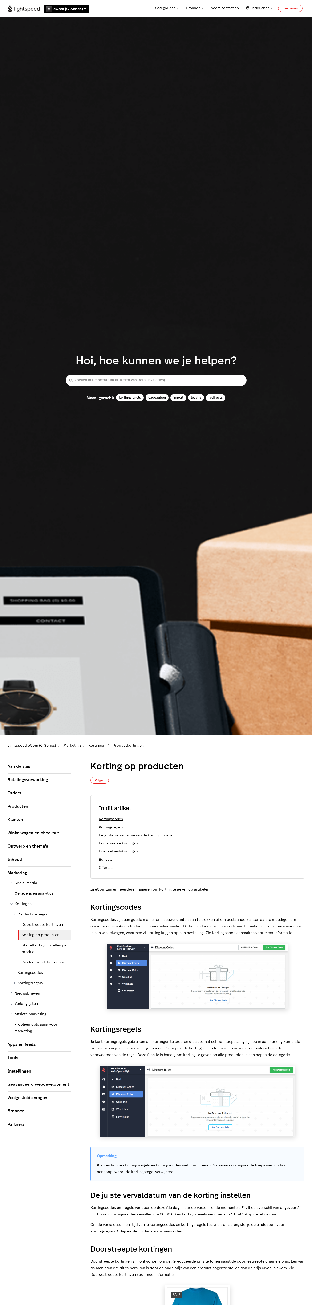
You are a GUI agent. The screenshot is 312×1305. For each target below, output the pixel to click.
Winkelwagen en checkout (33, 833)
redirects (216, 397)
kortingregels (115, 1042)
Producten (18, 806)
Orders (14, 793)
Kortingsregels (111, 827)
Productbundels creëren (43, 962)
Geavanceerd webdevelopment (38, 1084)
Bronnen (195, 8)
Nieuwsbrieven (25, 993)
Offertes (106, 867)
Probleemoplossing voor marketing (33, 1028)
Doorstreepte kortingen (118, 843)
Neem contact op (225, 8)
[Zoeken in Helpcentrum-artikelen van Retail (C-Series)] (156, 380)
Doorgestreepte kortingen (113, 1274)
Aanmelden (290, 8)
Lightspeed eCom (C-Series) (32, 745)
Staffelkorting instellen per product (45, 948)
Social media (23, 883)
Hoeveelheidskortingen (118, 851)
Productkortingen (128, 745)
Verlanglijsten (24, 1004)
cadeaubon (157, 397)
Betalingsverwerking (28, 780)
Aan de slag (19, 766)
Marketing (72, 745)
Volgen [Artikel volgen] (99, 780)
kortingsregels (130, 397)
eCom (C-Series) (66, 9)
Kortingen (96, 745)
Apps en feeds (22, 1045)
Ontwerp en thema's (28, 846)
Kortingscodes (111, 819)
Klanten (15, 820)
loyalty (196, 397)
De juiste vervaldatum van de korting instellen (137, 835)
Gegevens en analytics (31, 893)
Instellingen (19, 1071)
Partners (16, 1124)
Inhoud (15, 860)
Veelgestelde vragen (27, 1098)
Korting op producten (40, 935)
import (178, 397)
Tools (13, 1058)
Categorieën (167, 8)
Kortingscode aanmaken (233, 933)
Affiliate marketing (28, 1014)
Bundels (106, 859)
